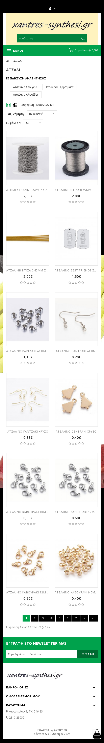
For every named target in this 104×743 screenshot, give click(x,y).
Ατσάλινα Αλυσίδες (25, 94)
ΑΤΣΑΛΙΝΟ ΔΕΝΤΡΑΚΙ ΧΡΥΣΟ (76, 431)
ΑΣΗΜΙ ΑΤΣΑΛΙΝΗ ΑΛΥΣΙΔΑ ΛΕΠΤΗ (30, 190)
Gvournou (60, 730)
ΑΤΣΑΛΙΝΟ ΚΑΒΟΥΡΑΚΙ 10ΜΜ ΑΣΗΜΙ (32, 512)
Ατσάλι (17, 61)
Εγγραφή (87, 654)
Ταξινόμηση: (15, 114)
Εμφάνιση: (13, 123)
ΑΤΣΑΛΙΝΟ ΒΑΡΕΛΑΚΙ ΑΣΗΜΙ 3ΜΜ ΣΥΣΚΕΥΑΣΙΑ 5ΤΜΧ (44, 351)
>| (93, 618)
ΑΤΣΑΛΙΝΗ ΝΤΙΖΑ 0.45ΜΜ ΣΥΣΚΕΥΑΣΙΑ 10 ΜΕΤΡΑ (41, 270)
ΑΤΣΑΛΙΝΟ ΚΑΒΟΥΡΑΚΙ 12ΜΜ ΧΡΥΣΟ (32, 592)
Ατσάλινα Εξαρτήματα (60, 87)
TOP (97, 734)
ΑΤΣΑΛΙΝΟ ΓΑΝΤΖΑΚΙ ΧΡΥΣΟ (27, 431)
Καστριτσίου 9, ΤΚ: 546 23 (25, 711)
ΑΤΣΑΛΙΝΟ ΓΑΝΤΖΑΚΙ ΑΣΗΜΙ (76, 351)
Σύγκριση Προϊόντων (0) (37, 105)
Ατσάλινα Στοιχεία (25, 87)
